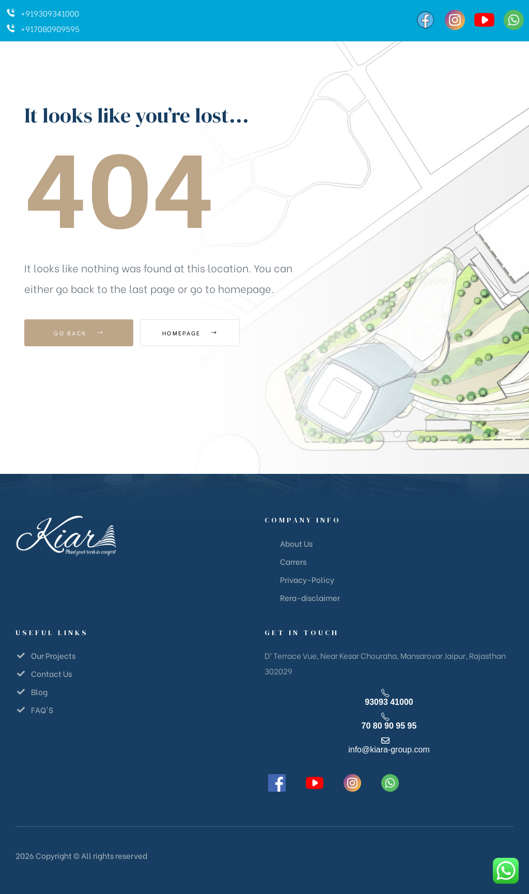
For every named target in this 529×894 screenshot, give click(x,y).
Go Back (79, 333)
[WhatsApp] (514, 20)
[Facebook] (425, 20)
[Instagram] (455, 20)
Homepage (197, 333)
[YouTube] (484, 20)
